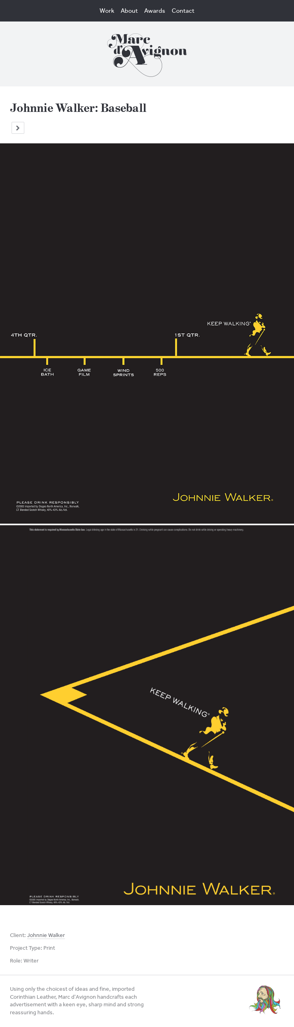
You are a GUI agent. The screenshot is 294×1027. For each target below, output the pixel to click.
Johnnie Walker (46, 935)
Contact (183, 10)
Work (107, 10)
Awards (154, 10)
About (129, 10)
